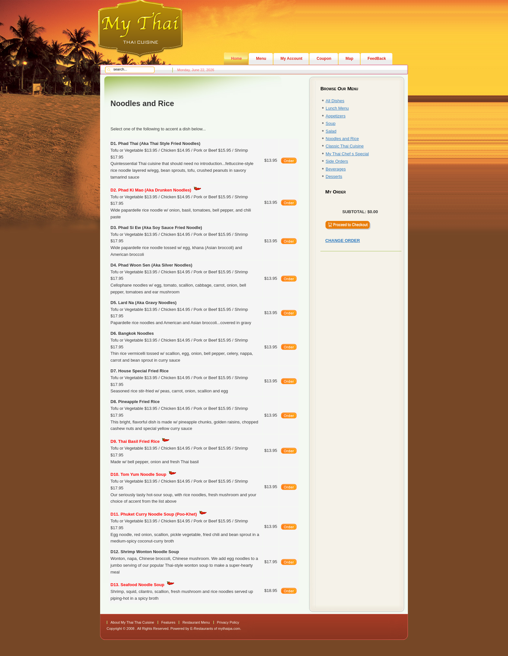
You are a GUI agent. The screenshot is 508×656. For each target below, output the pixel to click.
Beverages (336, 169)
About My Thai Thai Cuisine (132, 622)
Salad (331, 131)
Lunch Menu (337, 108)
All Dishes (335, 100)
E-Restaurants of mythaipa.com (215, 628)
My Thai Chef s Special (347, 153)
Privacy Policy (228, 622)
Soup (330, 123)
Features (168, 622)
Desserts (334, 176)
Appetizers (335, 116)
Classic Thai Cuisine (345, 146)
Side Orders (337, 161)
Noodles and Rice (342, 138)
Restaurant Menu (196, 622)
